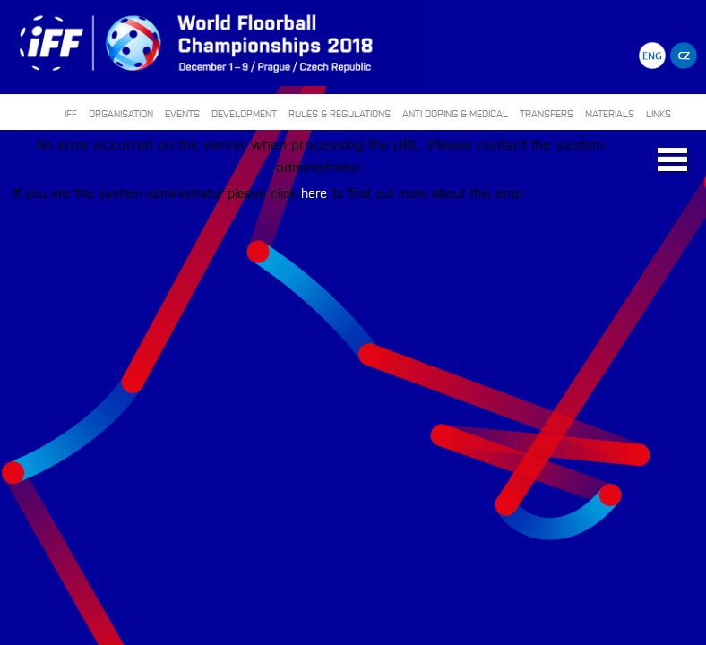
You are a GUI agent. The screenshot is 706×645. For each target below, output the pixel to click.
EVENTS (182, 113)
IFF (71, 113)
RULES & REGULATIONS (339, 113)
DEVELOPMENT (244, 113)
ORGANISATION (121, 113)
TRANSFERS (546, 113)
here (314, 192)
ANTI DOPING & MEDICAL (455, 113)
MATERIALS (609, 113)
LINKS (658, 113)
